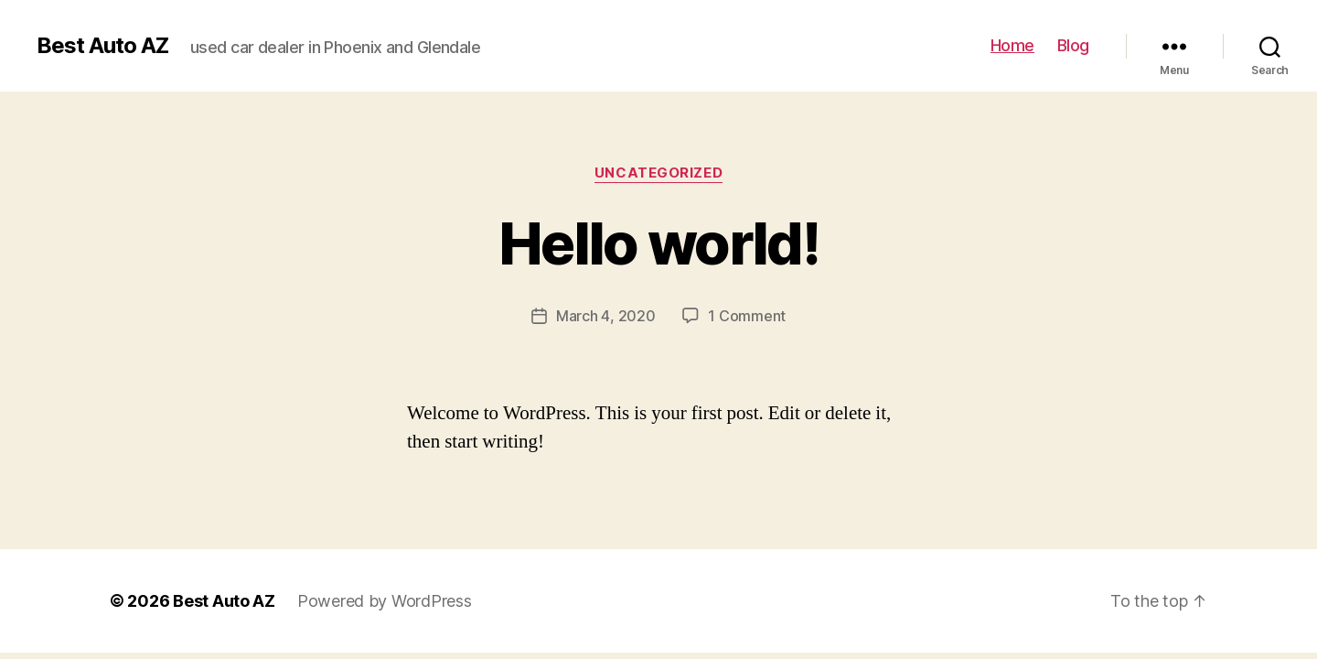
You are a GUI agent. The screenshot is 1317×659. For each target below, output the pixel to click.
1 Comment (747, 316)
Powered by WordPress (384, 600)
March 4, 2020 (606, 316)
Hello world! (658, 243)
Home (1012, 45)
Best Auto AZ (102, 46)
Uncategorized (658, 173)
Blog (1073, 45)
